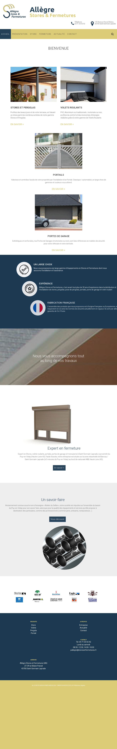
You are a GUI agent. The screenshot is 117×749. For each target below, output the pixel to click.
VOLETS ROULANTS (71, 107)
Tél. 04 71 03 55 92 (83, 642)
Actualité (59, 34)
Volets (33, 628)
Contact (72, 34)
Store (33, 34)
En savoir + (17, 124)
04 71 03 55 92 (80, 24)
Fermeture (45, 34)
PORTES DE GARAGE (58, 277)
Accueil (5, 34)
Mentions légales (80, 685)
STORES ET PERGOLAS (23, 107)
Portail (33, 633)
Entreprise (83, 625)
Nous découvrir (45, 519)
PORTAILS (58, 216)
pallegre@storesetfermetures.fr (83, 650)
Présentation (19, 34)
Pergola (33, 630)
